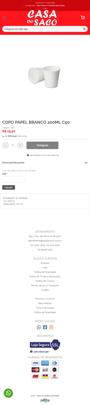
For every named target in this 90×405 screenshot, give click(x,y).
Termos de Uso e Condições (45, 285)
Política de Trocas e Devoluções (45, 276)
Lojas (45, 267)
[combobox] (45, 29)
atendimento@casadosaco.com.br (45, 241)
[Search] (84, 29)
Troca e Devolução (45, 308)
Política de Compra (45, 281)
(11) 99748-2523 (45, 249)
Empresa (45, 263)
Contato (45, 290)
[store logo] (41, 18)
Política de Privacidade (45, 272)
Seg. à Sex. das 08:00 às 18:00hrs (45, 236)
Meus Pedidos (45, 303)
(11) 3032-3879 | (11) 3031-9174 (45, 245)
